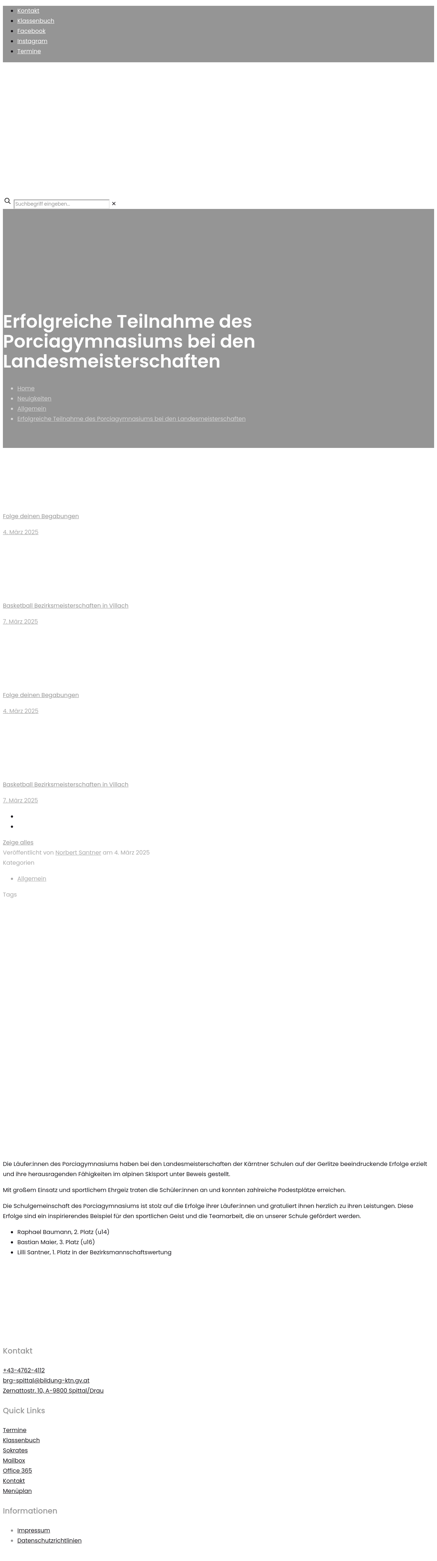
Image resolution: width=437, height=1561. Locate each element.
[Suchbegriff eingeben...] (62, 204)
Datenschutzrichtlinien (49, 1540)
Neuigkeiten (34, 398)
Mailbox (14, 1460)
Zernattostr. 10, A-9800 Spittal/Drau (53, 1390)
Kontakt (28, 11)
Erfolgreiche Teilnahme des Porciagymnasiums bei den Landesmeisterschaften (131, 419)
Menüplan (17, 1491)
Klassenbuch (35, 21)
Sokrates (15, 1450)
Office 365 (17, 1470)
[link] (113, 204)
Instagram (32, 41)
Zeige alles (18, 842)
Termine (29, 51)
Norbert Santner (78, 852)
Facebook (31, 31)
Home (26, 388)
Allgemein (31, 408)
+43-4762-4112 (24, 1370)
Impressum (33, 1530)
